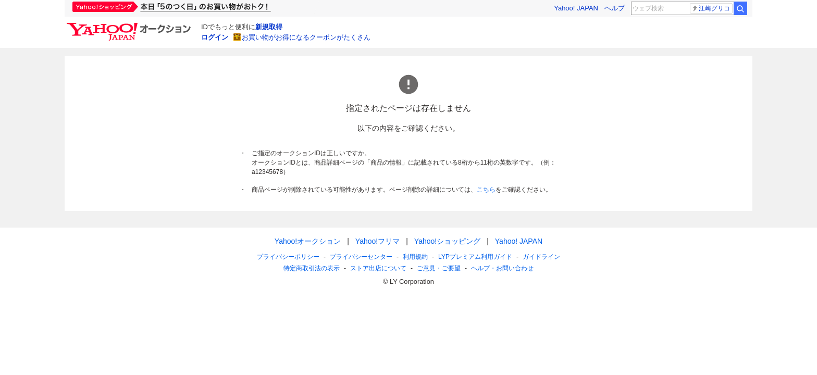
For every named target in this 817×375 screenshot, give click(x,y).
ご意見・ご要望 (439, 268)
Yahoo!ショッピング (447, 241)
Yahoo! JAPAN (576, 8)
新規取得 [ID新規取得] (268, 27)
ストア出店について (378, 268)
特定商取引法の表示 (311, 268)
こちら (486, 189)
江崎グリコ (710, 8)
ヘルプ (614, 8)
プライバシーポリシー (288, 256)
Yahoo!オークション (308, 241)
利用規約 (415, 256)
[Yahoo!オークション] (130, 25)
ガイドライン (541, 256)
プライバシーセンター (361, 256)
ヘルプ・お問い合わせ (502, 268)
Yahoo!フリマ (377, 241)
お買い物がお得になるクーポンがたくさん (306, 37)
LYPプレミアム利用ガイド (475, 256)
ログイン (214, 37)
